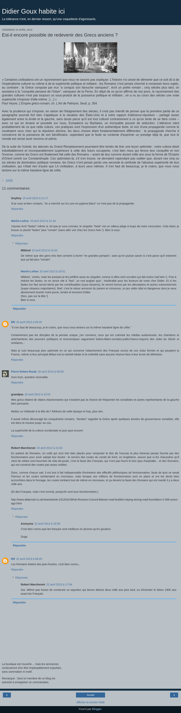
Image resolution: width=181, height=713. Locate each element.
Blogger (96, 709)
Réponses (21, 243)
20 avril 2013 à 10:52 (37, 394)
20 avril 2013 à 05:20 (29, 322)
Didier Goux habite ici (33, 11)
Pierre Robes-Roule (24, 371)
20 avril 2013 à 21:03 (49, 447)
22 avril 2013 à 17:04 (59, 584)
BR (13, 322)
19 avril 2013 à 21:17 (35, 198)
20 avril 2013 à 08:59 (51, 371)
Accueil (90, 695)
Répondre (17, 208)
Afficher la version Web (90, 702)
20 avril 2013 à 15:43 (44, 250)
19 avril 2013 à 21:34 (43, 220)
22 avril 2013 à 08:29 (29, 558)
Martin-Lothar (20, 220)
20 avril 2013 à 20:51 (52, 271)
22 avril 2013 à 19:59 (47, 523)
